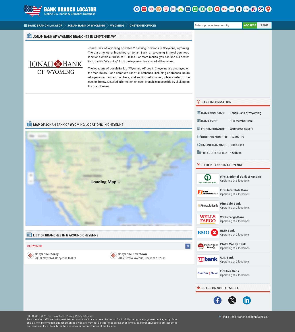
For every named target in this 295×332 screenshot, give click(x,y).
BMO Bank (227, 230)
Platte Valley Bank (233, 244)
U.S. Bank (226, 257)
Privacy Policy (74, 316)
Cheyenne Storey (47, 254)
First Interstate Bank (234, 190)
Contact (88, 316)
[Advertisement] (108, 105)
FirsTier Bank (229, 271)
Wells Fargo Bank (232, 217)
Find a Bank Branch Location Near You (245, 317)
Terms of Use (56, 316)
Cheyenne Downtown (132, 254)
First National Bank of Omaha (240, 176)
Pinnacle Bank (230, 203)
